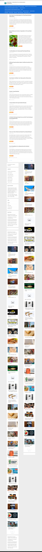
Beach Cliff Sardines (20, 12)
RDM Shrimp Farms (11, 344)
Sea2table (10, 363)
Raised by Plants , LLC (27, 12)
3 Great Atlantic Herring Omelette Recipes (17, 102)
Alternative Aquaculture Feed (13, 157)
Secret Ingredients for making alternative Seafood (19, 146)
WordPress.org (10, 208)
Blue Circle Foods (22, 7)
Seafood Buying (12, 88)
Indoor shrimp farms (10, 174)
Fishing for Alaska (11, 457)
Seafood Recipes (10, 180)
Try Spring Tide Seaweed (29, 383)
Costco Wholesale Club (12, 354)
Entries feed (9, 205)
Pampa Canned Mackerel (12, 510)
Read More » (11, 26)
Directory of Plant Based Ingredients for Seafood (11, 7)
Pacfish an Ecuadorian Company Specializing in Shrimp (12, 9)
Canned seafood (12, 99)
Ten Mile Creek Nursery (12, 419)
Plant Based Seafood (12, 59)
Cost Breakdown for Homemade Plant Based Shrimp (19, 50)
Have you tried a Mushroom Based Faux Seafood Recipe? (20, 131)
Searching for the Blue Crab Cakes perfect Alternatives (20, 78)
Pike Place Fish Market (29, 409)
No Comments (12, 18)
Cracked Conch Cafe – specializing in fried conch (12, 255)
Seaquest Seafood (11, 474)
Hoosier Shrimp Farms (12, 410)
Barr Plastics (6, 12)
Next (31, 160)
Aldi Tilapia (15, 12)
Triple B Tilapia (11, 12)
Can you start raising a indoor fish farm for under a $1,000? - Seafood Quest (12, 195)
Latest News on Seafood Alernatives (11, 165)
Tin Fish (22, 9)
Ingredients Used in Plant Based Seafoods (31, 6)
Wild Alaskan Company (12, 519)
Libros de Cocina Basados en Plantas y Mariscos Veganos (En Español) (14, 6)
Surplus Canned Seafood (14, 91)
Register (9, 202)
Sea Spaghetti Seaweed (12, 483)
